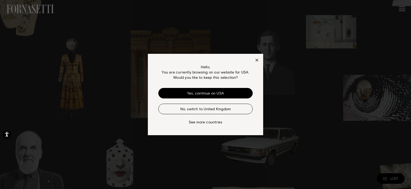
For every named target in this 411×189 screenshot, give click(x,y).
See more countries (206, 122)
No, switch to (205, 109)
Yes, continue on (205, 93)
